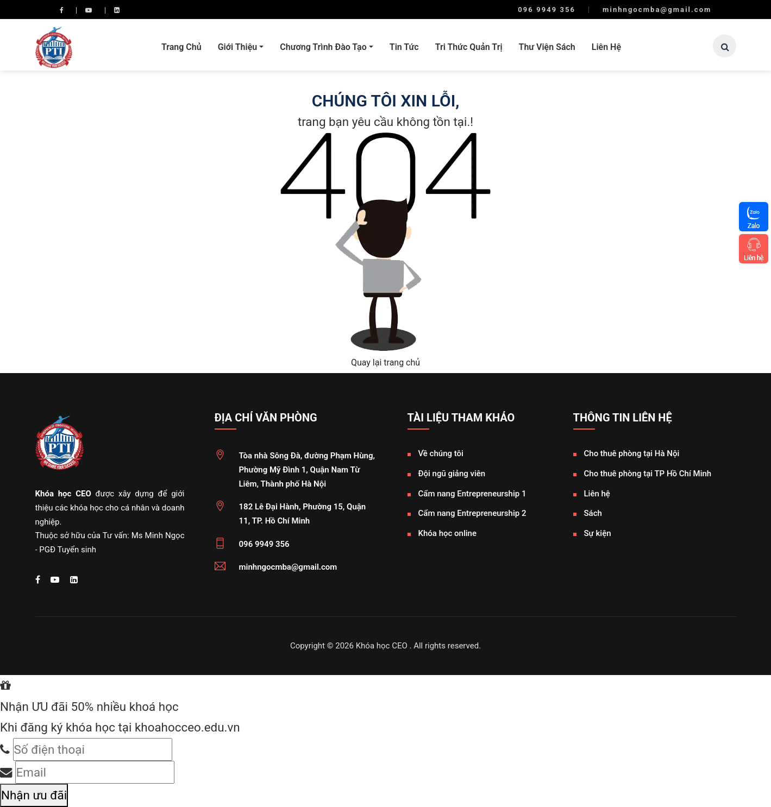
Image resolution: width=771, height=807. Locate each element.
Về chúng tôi (440, 453)
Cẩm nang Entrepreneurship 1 (472, 494)
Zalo (754, 225)
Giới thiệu (238, 47)
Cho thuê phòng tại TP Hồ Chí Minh (648, 473)
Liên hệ (606, 47)
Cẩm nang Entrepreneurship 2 (472, 513)
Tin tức (404, 47)
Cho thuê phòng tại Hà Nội (632, 453)
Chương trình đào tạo (323, 47)
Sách (593, 513)
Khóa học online (447, 533)
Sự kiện (597, 533)
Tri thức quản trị (469, 47)
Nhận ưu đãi (34, 795)
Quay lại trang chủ (385, 362)
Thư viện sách (547, 47)
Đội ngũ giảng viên (452, 473)
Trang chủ (181, 47)
